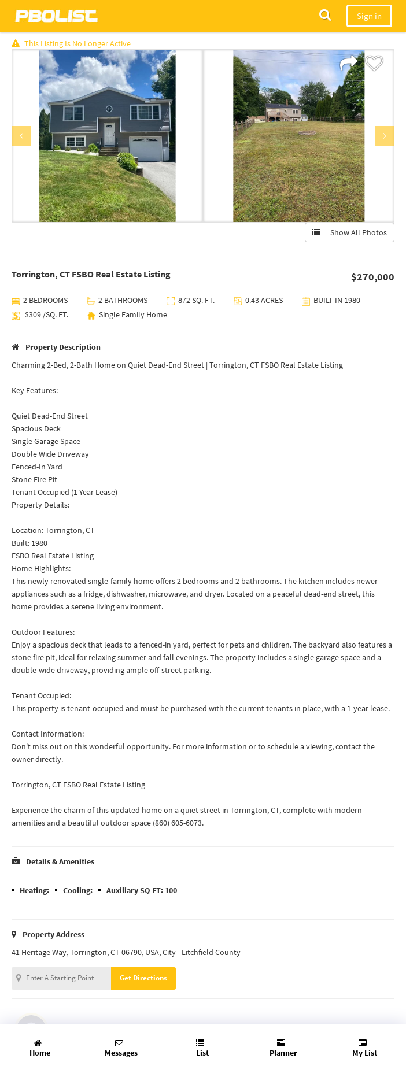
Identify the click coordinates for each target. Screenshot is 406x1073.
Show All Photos (349, 232)
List (202, 1048)
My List (364, 1048)
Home (39, 1048)
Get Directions (143, 978)
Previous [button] (21, 136)
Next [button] (384, 136)
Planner (283, 1048)
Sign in (369, 15)
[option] (107, 136)
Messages (121, 1048)
